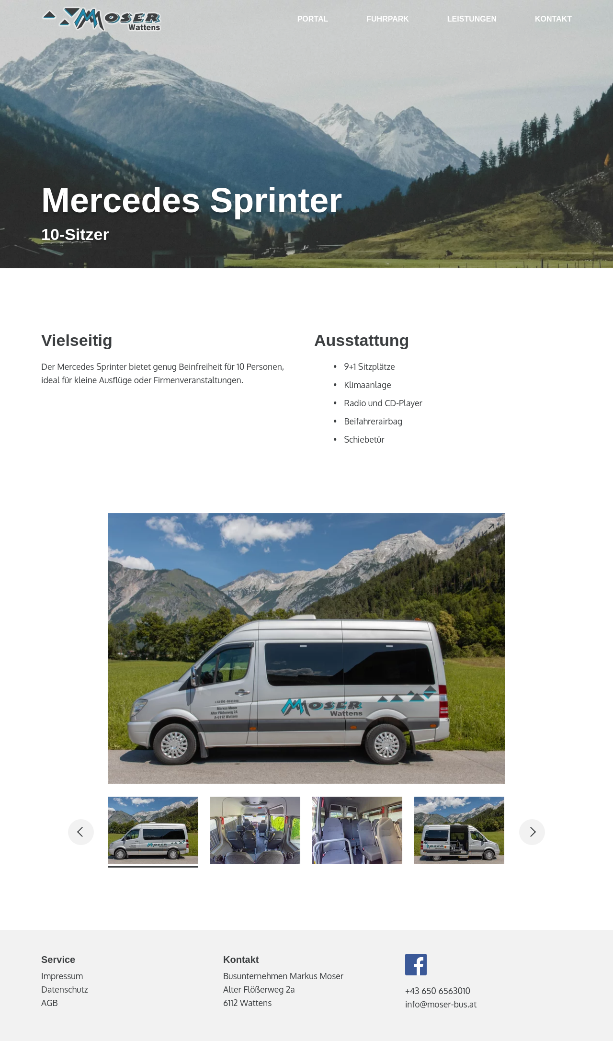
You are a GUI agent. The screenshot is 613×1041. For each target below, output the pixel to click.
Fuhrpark (387, 19)
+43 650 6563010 (437, 990)
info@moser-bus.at (441, 1004)
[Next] (532, 832)
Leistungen (472, 19)
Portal (313, 19)
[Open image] (488, 530)
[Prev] (81, 832)
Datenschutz (64, 989)
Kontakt (553, 19)
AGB (49, 1002)
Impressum (62, 976)
